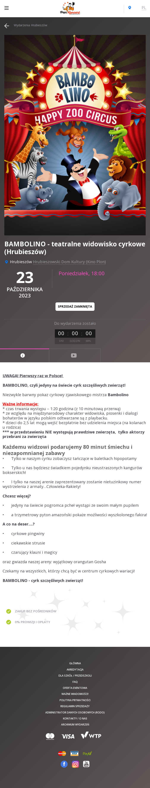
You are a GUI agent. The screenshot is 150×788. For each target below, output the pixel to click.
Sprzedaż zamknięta (75, 306)
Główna (75, 663)
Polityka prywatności (75, 700)
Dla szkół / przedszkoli (75, 675)
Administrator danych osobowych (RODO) (75, 712)
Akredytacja (75, 669)
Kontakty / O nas (75, 718)
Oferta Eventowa (75, 688)
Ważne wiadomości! (75, 694)
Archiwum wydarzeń (75, 724)
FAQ (75, 682)
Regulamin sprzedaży (75, 706)
